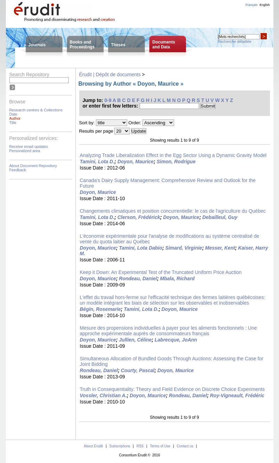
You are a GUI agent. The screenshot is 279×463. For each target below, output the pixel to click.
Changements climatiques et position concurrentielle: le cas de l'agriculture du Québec (173, 211)
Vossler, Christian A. (103, 395)
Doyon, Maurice (135, 161)
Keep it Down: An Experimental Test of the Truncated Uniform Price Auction (161, 272)
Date (13, 114)
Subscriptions (119, 446)
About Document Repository (33, 166)
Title (12, 122)
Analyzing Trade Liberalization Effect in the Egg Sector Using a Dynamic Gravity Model (173, 155)
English (265, 5)
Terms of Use (160, 446)
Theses (118, 44)
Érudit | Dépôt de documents (110, 74)
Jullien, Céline (135, 340)
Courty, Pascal (138, 370)
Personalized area (24, 151)
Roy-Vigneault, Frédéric (237, 395)
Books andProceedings (82, 44)
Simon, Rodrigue (176, 161)
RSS (140, 446)
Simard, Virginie (183, 248)
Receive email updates (28, 146)
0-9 (108, 100)
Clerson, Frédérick (138, 217)
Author (14, 118)
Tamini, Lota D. (97, 161)
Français (251, 5)
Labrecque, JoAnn (176, 340)
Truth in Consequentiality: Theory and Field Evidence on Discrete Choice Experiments (172, 389)
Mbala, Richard (177, 278)
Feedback (17, 170)
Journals (37, 44)
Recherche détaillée (235, 41)
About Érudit (93, 446)
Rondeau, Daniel (138, 278)
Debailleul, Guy (219, 217)
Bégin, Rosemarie (100, 309)
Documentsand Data (164, 44)
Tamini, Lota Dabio (140, 248)
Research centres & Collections (36, 110)
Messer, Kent (220, 248)
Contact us (185, 446)
